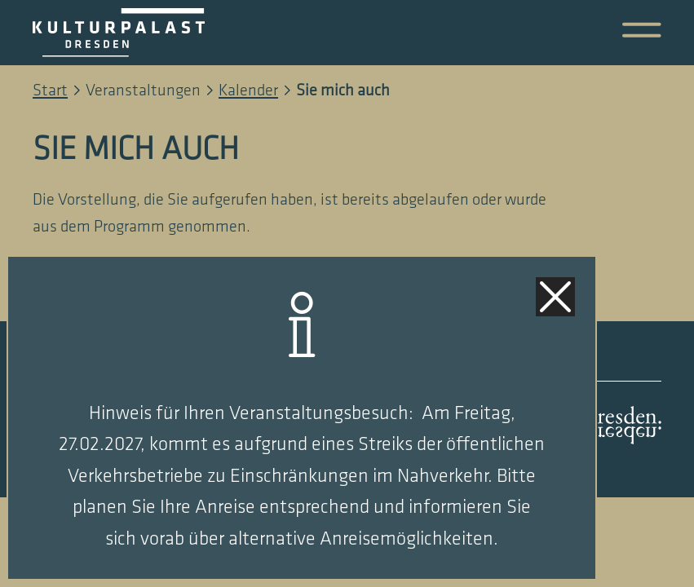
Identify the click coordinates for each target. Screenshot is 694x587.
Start (50, 90)
